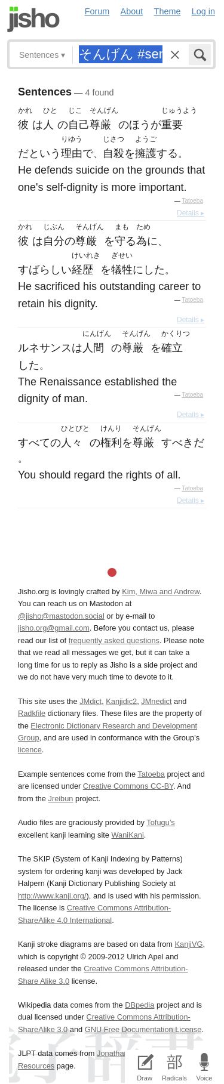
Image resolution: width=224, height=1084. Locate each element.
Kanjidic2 (121, 701)
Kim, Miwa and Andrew (160, 591)
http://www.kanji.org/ (52, 895)
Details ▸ (190, 213)
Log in (203, 11)
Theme (167, 11)
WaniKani (128, 834)
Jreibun (60, 798)
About (132, 11)
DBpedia (139, 1004)
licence (30, 749)
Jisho (33, 19)
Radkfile (31, 713)
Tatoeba (192, 200)
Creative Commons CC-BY (128, 786)
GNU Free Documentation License (143, 1029)
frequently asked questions (114, 640)
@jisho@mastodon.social (61, 616)
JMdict (90, 701)
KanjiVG (188, 944)
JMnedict (156, 701)
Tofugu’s (160, 822)
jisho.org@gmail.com (54, 627)
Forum (97, 11)
